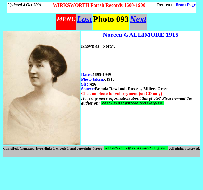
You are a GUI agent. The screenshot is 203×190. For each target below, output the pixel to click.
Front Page (186, 5)
